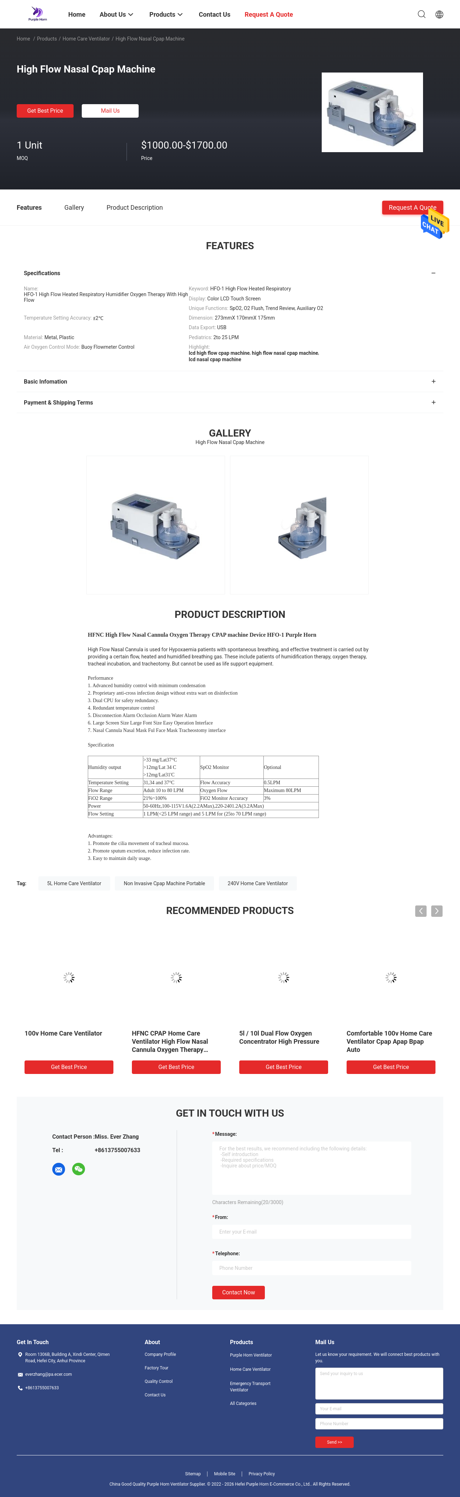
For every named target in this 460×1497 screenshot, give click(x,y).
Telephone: (227, 1253)
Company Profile (160, 1354)
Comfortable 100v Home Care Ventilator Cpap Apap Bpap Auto (389, 1041)
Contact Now (238, 1292)
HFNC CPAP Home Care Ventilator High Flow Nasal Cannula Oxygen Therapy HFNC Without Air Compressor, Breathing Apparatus (176, 1050)
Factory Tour (157, 1367)
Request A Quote (413, 207)
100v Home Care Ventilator (63, 1033)
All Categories (243, 1403)
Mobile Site (224, 1473)
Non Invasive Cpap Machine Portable (164, 883)
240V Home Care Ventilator (258, 883)
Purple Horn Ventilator (251, 1355)
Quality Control (159, 1381)
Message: (226, 1134)
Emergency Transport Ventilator (250, 1386)
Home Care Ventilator (86, 39)
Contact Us (155, 1394)
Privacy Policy (261, 1473)
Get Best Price (45, 110)
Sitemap (193, 1473)
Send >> (334, 1442)
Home (23, 39)
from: (221, 1217)
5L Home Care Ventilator (74, 883)
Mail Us (110, 110)
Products (47, 39)
